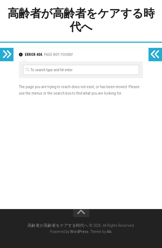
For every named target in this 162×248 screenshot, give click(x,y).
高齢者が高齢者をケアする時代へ (81, 20)
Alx (109, 231)
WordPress (79, 231)
